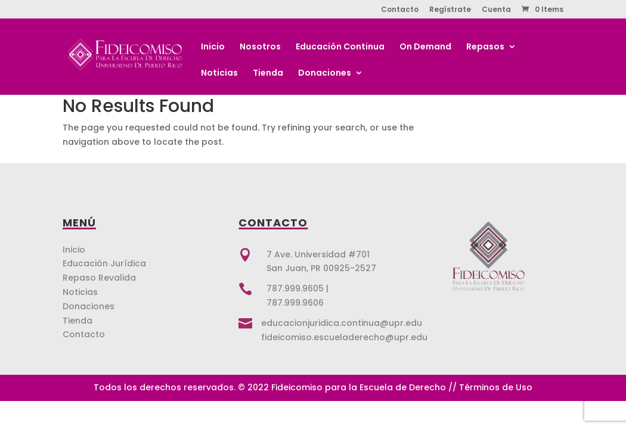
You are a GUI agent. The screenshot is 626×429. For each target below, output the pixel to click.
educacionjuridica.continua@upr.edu (341, 323)
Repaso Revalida (99, 278)
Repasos (485, 47)
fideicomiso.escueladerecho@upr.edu (344, 337)
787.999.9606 (295, 303)
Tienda (268, 74)
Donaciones (324, 74)
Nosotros (260, 47)
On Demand (425, 47)
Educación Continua (340, 47)
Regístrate (450, 10)
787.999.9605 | (297, 288)
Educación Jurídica (104, 263)
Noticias (219, 74)
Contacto (400, 10)
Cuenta (496, 10)
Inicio (213, 47)
